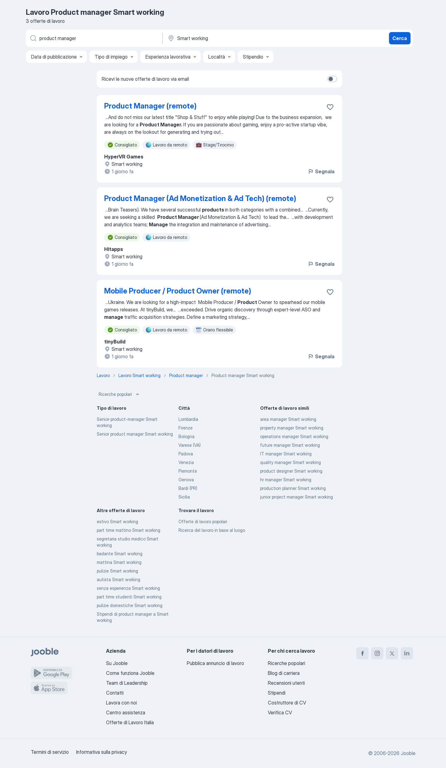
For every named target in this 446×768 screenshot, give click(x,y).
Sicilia (184, 496)
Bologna (186, 436)
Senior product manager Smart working (135, 434)
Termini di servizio (50, 752)
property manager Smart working (291, 427)
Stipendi (276, 693)
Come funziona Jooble (130, 673)
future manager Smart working (290, 445)
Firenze (185, 427)
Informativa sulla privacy (101, 752)
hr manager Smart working (285, 479)
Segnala (321, 171)
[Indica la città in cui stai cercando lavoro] (231, 38)
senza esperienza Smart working (128, 588)
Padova (185, 453)
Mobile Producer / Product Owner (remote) (177, 290)
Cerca (399, 38)
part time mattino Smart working (128, 530)
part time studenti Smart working (129, 596)
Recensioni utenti (286, 683)
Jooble (408, 753)
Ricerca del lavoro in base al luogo (211, 530)
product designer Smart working (291, 471)
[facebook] (362, 653)
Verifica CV (280, 712)
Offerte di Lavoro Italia (130, 722)
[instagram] (377, 653)
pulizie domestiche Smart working (129, 605)
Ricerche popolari (120, 394)
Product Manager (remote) (150, 105)
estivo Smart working (117, 521)
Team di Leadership (127, 683)
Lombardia (188, 419)
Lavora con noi (121, 703)
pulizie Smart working (117, 570)
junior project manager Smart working (296, 496)
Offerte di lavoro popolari (202, 521)
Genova (186, 479)
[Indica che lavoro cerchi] (94, 38)
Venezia (186, 462)
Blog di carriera (284, 673)
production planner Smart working (293, 488)
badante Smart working (119, 553)
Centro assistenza (125, 712)
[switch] (332, 79)
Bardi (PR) (187, 488)
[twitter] (392, 653)
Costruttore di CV (287, 703)
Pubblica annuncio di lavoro (215, 663)
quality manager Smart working (290, 462)
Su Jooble (117, 663)
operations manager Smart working (294, 436)
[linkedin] (407, 653)
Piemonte (187, 471)
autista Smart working (118, 579)
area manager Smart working (288, 419)
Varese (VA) (189, 445)
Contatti (115, 693)
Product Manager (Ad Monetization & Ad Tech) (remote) (200, 198)
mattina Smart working (119, 562)
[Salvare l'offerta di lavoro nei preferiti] (330, 107)
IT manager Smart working (286, 453)
